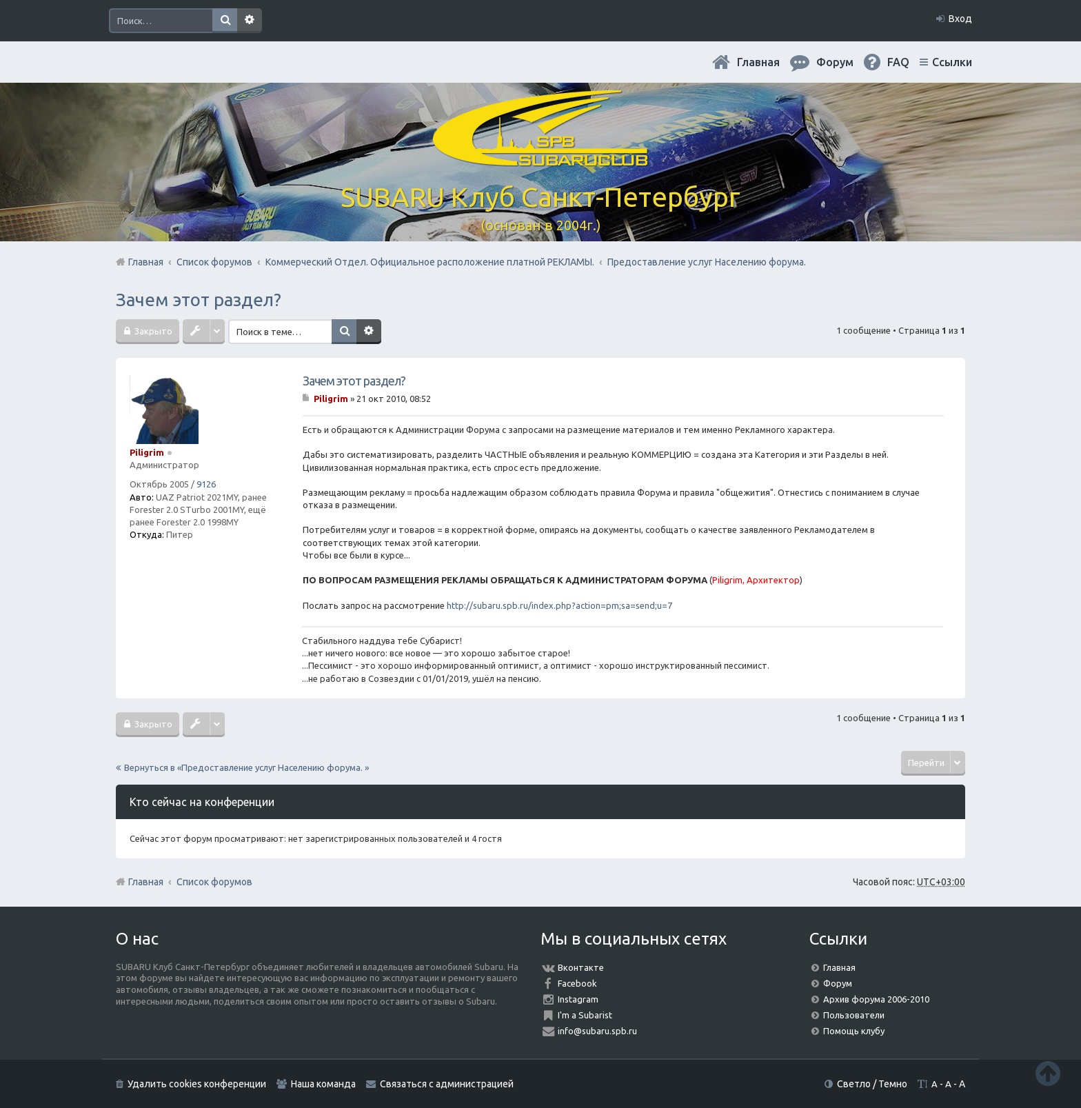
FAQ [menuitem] (898, 62)
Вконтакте (581, 967)
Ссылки (952, 62)
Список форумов (214, 881)
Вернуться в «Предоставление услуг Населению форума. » (246, 767)
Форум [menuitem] (834, 62)
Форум (837, 983)
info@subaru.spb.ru (597, 1031)
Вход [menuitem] (960, 18)
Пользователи (854, 1015)
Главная (758, 62)
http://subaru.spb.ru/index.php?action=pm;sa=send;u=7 (559, 605)
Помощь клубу (854, 1031)
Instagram (578, 999)
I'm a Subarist (585, 1015)
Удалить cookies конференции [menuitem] (197, 1083)
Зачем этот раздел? (198, 300)
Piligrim (147, 452)
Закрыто (152, 331)
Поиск (224, 20)
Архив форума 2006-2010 (876, 999)
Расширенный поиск (249, 20)
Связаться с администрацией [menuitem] (447, 1083)
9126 (206, 484)
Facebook (577, 983)
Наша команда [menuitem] (323, 1083)
